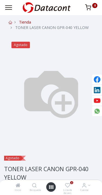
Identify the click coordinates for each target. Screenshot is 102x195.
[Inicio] (18, 185)
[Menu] (9, 7)
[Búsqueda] (34, 185)
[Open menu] (51, 187)
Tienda (25, 22)
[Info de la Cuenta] (84, 185)
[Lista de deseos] (67, 185)
